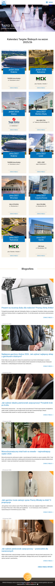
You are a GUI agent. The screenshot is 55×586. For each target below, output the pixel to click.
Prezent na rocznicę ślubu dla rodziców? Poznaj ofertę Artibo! (27, 308)
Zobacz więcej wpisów (45, 567)
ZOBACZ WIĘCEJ (14, 87)
